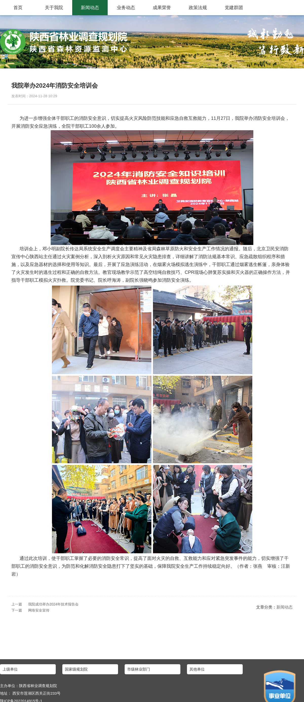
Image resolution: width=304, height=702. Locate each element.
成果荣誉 (162, 7)
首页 (18, 7)
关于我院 (54, 7)
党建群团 (234, 7)
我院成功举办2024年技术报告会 (53, 604)
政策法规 (198, 7)
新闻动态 (90, 7)
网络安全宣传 (38, 610)
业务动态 (126, 7)
